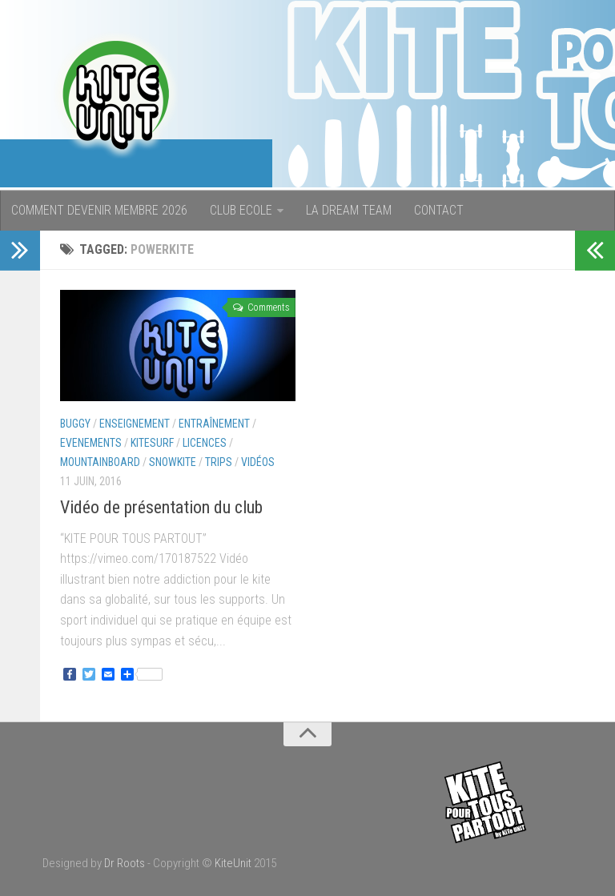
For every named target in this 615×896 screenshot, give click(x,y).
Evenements (91, 442)
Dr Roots (124, 863)
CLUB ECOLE (241, 210)
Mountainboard (100, 462)
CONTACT (439, 210)
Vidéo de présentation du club (161, 507)
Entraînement (214, 423)
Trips (218, 462)
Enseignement (134, 423)
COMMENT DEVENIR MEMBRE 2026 (99, 210)
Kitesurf (152, 442)
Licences (205, 442)
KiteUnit (233, 863)
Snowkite (172, 462)
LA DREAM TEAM (349, 210)
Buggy (75, 423)
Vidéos (258, 462)
